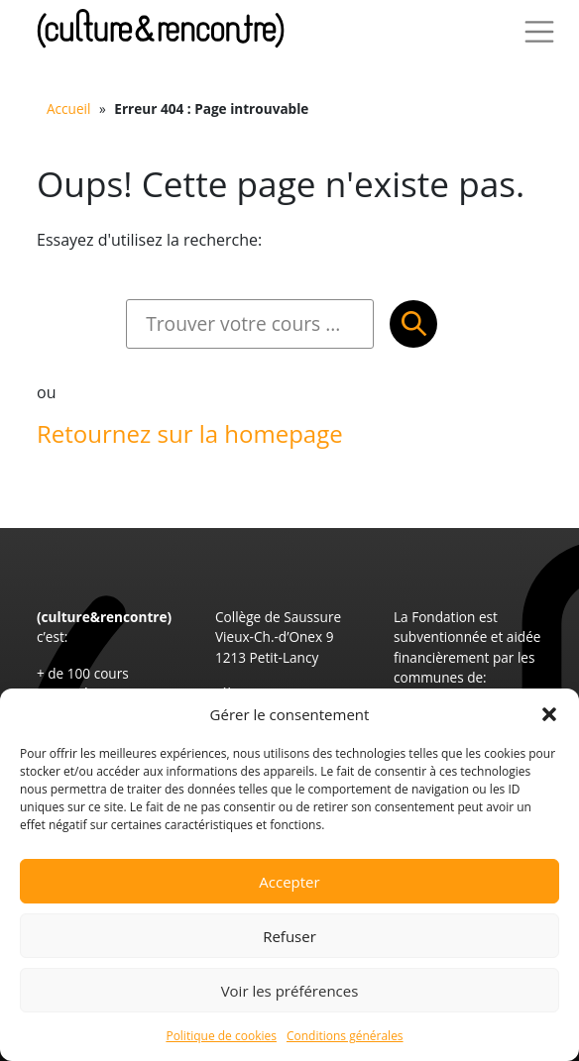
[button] (549, 714)
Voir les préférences (290, 991)
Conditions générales (345, 1035)
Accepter (289, 882)
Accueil (68, 108)
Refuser (289, 936)
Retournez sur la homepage (190, 433)
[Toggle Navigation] (539, 31)
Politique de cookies (221, 1035)
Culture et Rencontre (161, 28)
